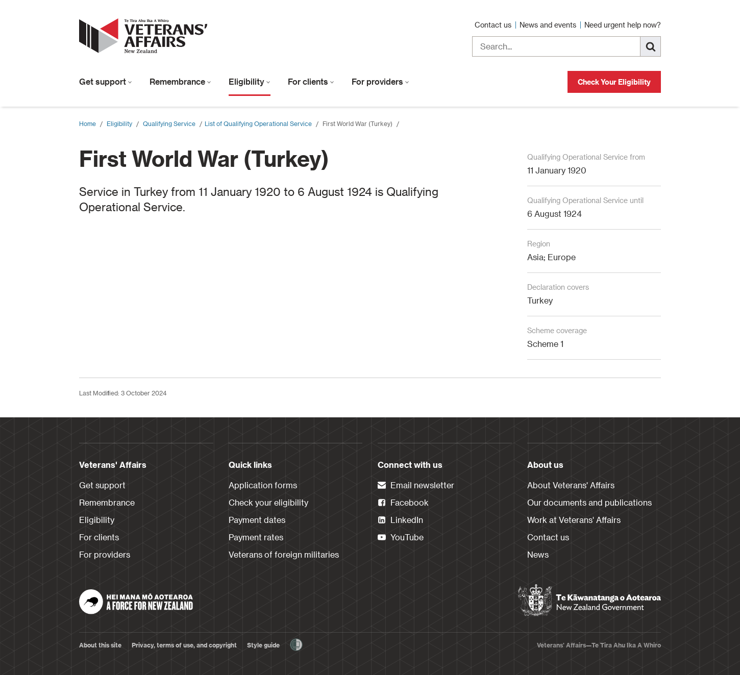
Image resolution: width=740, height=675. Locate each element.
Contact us (494, 24)
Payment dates (257, 519)
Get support (105, 81)
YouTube (401, 537)
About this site (100, 644)
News (538, 554)
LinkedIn (400, 520)
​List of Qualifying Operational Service (258, 123)
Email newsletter (416, 485)
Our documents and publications (589, 502)
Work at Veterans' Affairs (574, 519)
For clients (311, 81)
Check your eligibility (268, 502)
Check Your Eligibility (614, 82)
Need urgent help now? (622, 24)
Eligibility (249, 81)
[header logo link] (145, 36)
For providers (380, 81)
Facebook (403, 503)
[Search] (650, 46)
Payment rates (256, 537)
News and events (549, 24)
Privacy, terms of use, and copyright (184, 644)
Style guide (263, 644)
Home (87, 123)
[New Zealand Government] (589, 600)
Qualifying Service (169, 123)
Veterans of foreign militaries (284, 554)
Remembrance (180, 81)
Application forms (263, 485)
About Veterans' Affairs (570, 485)
